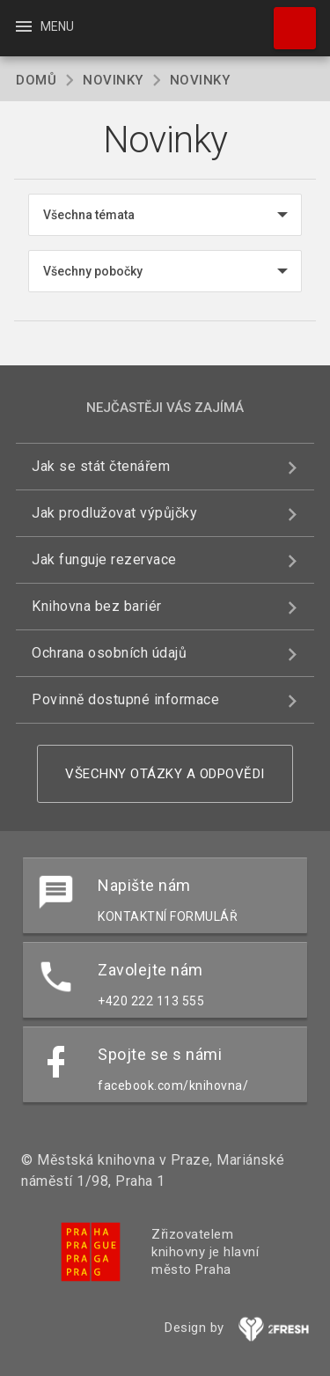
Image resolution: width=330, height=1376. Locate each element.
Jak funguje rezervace (104, 559)
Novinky (113, 80)
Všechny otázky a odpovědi (165, 774)
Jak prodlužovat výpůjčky (114, 512)
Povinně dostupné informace (125, 699)
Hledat (286, 19)
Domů (36, 80)
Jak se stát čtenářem (101, 466)
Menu (43, 26)
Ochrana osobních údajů (109, 652)
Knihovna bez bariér (97, 606)
